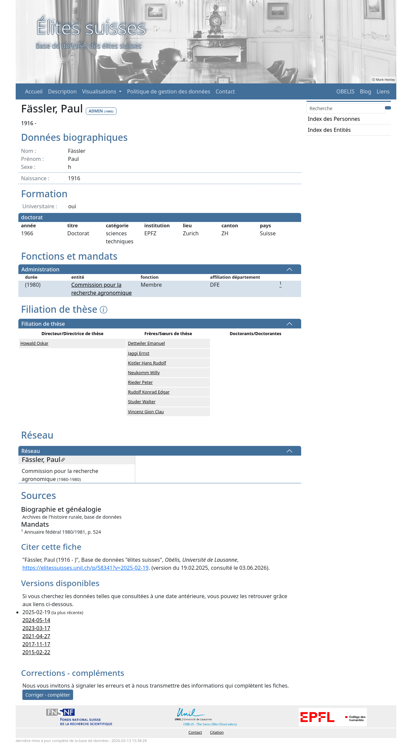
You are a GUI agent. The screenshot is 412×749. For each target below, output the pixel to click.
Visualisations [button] (100, 91)
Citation (217, 732)
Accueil (34, 91)
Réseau (30, 451)
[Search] (345, 108)
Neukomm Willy (144, 372)
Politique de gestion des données (168, 91)
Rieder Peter (140, 382)
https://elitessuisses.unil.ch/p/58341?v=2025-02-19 (85, 567)
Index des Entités (329, 130)
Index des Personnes (334, 118)
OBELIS (345, 91)
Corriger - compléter (47, 695)
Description (62, 91)
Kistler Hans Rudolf (147, 363)
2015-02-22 (36, 652)
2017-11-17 (36, 644)
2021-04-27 (36, 636)
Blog (365, 91)
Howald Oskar (34, 343)
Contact (225, 91)
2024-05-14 (36, 620)
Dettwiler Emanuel (146, 343)
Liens (383, 91)
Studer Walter (142, 402)
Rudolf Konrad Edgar (149, 392)
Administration (40, 269)
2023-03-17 (36, 628)
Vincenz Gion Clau (146, 412)
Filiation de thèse (43, 323)
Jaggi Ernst (138, 353)
